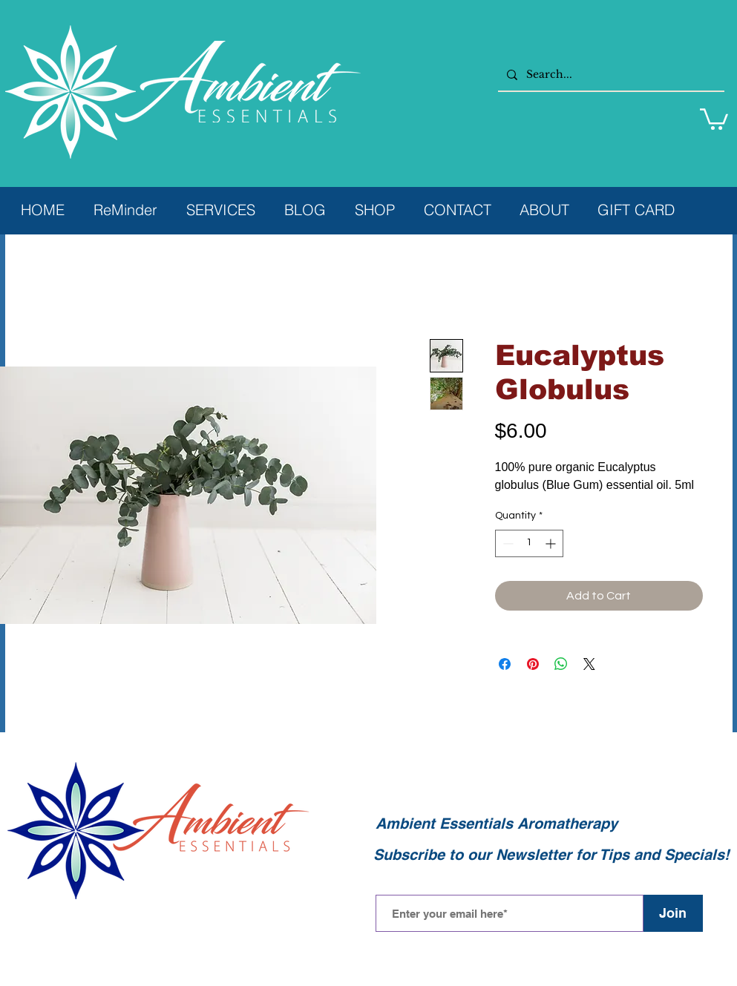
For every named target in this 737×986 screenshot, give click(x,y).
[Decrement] (506, 543)
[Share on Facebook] (505, 664)
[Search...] (609, 75)
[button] (714, 118)
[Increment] (552, 543)
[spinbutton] (529, 543)
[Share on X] (589, 664)
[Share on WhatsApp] (561, 664)
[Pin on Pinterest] (533, 664)
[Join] (673, 913)
